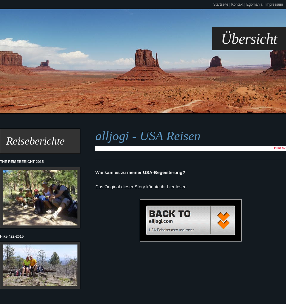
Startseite (221, 4)
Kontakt (237, 4)
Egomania (254, 4)
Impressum (274, 4)
